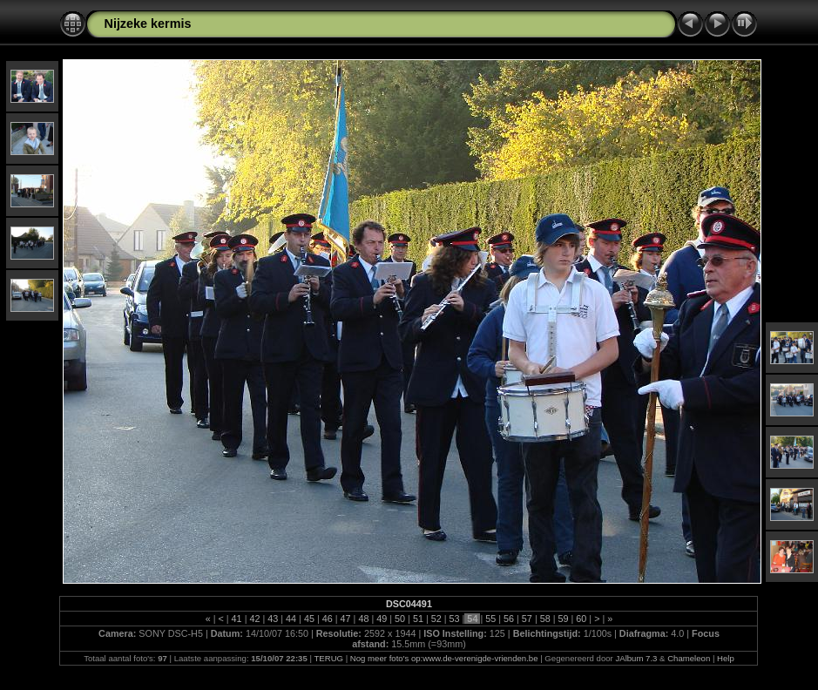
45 (309, 618)
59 (563, 618)
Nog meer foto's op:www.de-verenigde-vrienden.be (444, 658)
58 (545, 618)
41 (237, 618)
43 (273, 618)
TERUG (328, 658)
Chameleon (688, 658)
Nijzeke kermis (147, 23)
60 (581, 618)
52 (436, 618)
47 (346, 618)
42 (254, 618)
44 (291, 618)
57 (527, 618)
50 (400, 618)
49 (381, 618)
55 (490, 618)
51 (418, 618)
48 (363, 618)
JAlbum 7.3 (636, 658)
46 (327, 618)
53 (455, 618)
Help (725, 658)
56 (509, 618)
